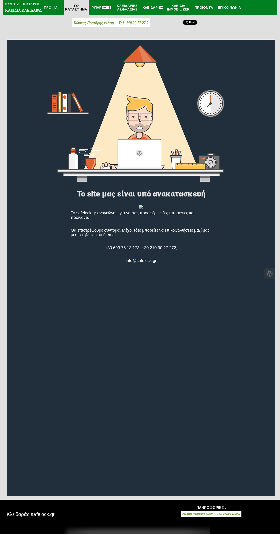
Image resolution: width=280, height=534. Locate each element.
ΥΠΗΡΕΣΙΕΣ (102, 7)
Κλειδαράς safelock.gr (31, 514)
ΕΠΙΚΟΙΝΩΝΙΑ (229, 7)
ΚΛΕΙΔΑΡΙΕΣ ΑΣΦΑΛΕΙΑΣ (127, 7)
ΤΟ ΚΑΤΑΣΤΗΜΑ (76, 7)
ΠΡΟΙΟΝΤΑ (204, 7)
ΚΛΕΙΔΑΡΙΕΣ (152, 7)
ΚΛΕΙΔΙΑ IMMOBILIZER (178, 7)
